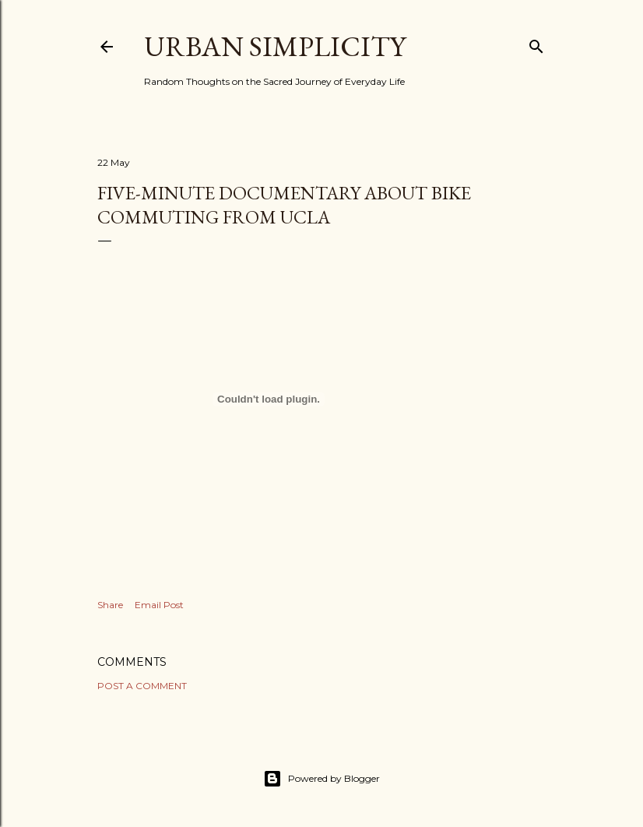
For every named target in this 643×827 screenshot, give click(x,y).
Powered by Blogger (321, 778)
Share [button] (110, 605)
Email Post (159, 605)
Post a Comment (142, 686)
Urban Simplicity (275, 46)
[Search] (536, 43)
